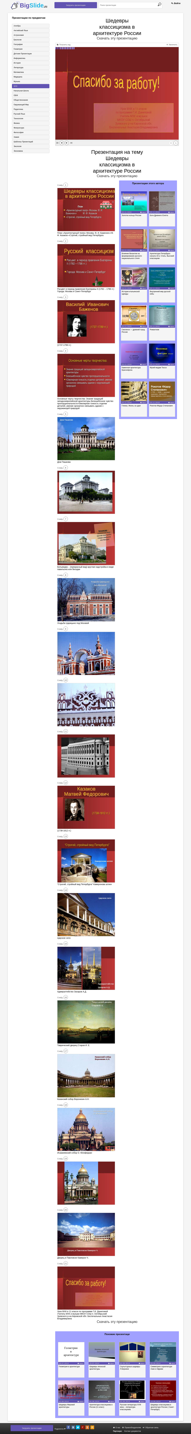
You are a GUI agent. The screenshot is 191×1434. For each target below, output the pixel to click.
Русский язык (19, 114)
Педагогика (18, 109)
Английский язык (21, 30)
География (18, 44)
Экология (17, 146)
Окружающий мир (21, 105)
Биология (17, 40)
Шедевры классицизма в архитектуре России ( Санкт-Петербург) (162, 1407)
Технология (18, 119)
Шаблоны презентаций (23, 142)
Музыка (17, 81)
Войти (176, 3)
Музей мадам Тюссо (158, 368)
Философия (18, 132)
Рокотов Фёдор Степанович (161, 406)
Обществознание (21, 100)
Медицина (18, 77)
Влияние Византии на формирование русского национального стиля (132, 256)
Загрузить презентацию (76, 5)
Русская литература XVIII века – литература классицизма (130, 1407)
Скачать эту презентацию (117, 38)
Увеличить (172, 45)
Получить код (63, 45)
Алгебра (17, 26)
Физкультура (19, 128)
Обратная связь (150, 1428)
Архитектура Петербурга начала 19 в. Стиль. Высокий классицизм (162, 256)
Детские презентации (22, 54)
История (17, 63)
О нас (116, 1428)
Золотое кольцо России (131, 215)
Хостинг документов (132, 1431)
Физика (17, 123)
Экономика (18, 151)
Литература (18, 68)
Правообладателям (131, 1428)
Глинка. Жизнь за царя (131, 406)
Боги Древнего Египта (159, 215)
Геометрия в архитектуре (69, 1367)
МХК (15, 86)
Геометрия (18, 49)
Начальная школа (21, 91)
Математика (19, 72)
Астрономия (19, 35)
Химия (16, 137)
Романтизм (154, 330)
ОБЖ (16, 95)
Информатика (19, 58)
